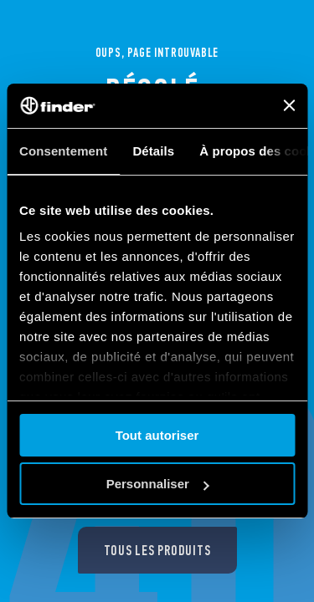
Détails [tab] (153, 151)
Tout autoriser (157, 435)
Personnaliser (157, 484)
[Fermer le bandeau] (289, 105)
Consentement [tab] (63, 151)
